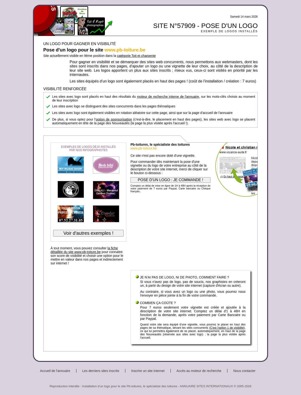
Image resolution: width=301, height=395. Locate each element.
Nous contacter (244, 371)
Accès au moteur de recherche (199, 371)
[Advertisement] (190, 233)
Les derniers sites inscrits (100, 371)
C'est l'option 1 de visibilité (227, 327)
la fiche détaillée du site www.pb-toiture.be (84, 250)
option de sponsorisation (114, 119)
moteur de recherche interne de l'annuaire (168, 96)
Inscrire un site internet (148, 371)
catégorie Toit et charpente (136, 56)
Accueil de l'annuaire (55, 371)
